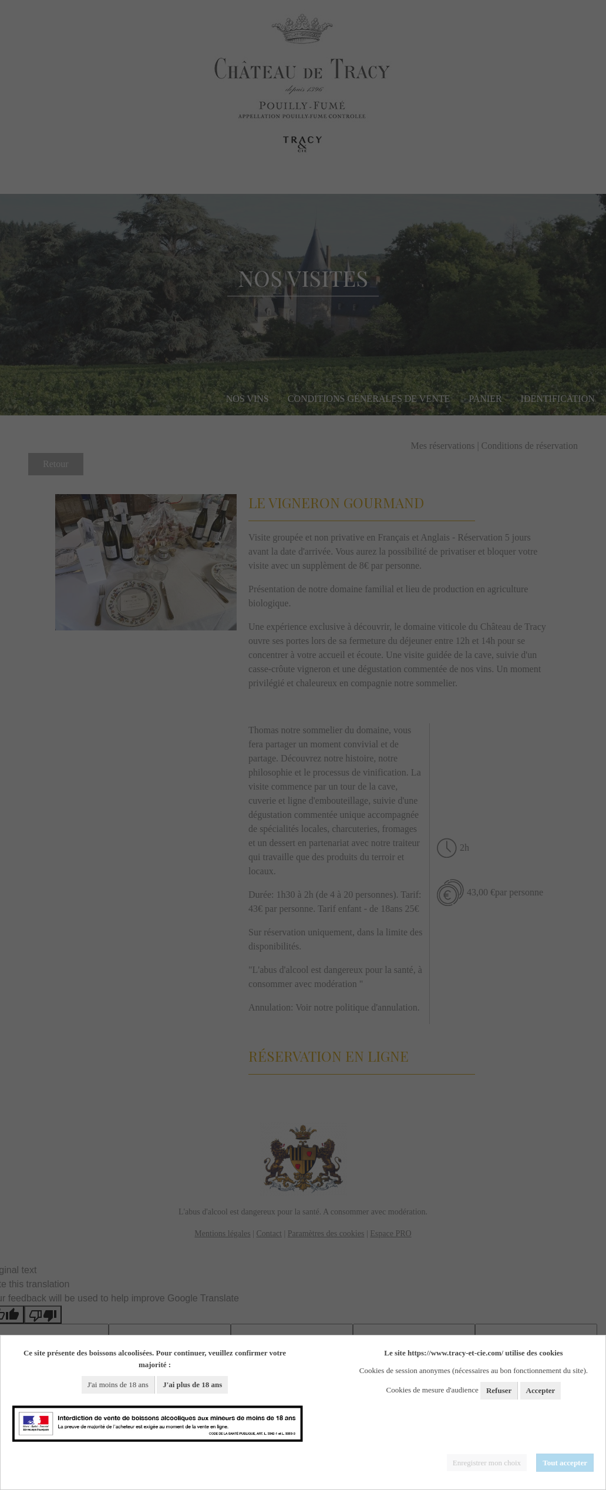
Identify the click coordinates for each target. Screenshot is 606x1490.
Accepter (541, 1390)
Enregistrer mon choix (487, 1462)
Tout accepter (565, 1462)
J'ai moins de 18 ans (118, 1384)
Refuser (498, 1390)
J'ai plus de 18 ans (192, 1384)
